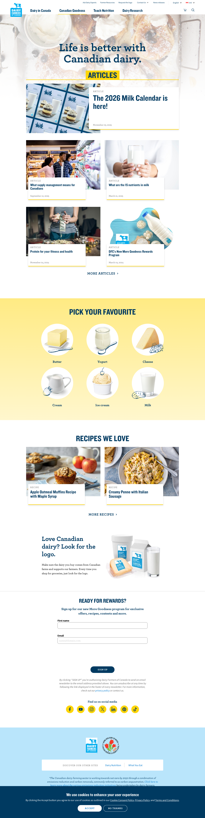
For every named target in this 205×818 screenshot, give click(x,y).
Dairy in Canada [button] (40, 10)
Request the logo (125, 2)
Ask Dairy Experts (89, 2)
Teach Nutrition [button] (104, 10)
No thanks (115, 808)
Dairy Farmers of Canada (16, 10)
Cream (57, 387)
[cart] (185, 10)
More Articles (102, 273)
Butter (57, 343)
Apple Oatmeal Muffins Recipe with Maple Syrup (53, 494)
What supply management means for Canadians (52, 186)
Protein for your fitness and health (51, 251)
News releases (159, 2)
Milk (148, 387)
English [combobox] (176, 2)
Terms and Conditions (167, 800)
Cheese (148, 343)
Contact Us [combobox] (141, 2)
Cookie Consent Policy (122, 800)
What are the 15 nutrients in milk (129, 185)
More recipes (102, 514)
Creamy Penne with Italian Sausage (128, 494)
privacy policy (102, 690)
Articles (102, 75)
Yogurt (102, 343)
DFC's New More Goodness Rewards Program (131, 253)
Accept (90, 808)
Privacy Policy (142, 800)
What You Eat (135, 765)
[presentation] (102, 655)
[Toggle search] (193, 10)
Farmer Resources (107, 2)
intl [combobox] (190, 2)
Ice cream (102, 387)
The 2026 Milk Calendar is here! (130, 102)
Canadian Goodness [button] (72, 10)
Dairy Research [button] (133, 10)
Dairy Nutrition (113, 765)
